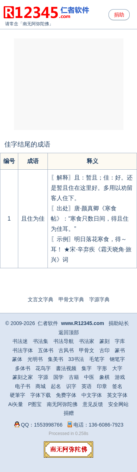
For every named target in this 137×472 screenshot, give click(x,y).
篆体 (17, 359)
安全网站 (118, 404)
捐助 (119, 15)
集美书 (55, 359)
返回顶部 (68, 332)
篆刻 (104, 341)
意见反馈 (93, 404)
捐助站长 (119, 323)
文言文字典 (40, 299)
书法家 (86, 341)
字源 (43, 377)
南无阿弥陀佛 (36, 23)
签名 (117, 386)
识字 (71, 386)
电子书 (22, 386)
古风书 (66, 350)
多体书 (22, 368)
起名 (56, 386)
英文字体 (117, 395)
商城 (40, 386)
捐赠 (69, 413)
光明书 (35, 359)
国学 (58, 377)
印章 (102, 386)
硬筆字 (17, 395)
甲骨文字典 (71, 299)
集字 (86, 368)
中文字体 (91, 395)
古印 (104, 350)
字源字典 (99, 299)
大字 (117, 368)
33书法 (76, 359)
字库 (120, 341)
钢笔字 (117, 359)
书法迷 (20, 341)
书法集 (40, 341)
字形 (102, 368)
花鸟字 (43, 368)
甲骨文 (86, 350)
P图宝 (35, 404)
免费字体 (66, 395)
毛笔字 (96, 359)
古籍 (74, 377)
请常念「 (14, 23)
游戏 (120, 377)
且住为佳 (33, 218)
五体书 (45, 350)
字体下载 (40, 395)
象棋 (104, 377)
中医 (89, 377)
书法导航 (63, 341)
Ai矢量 (15, 404)
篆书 (120, 350)
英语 (86, 386)
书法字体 (22, 350)
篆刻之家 (22, 377)
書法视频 (66, 368)
